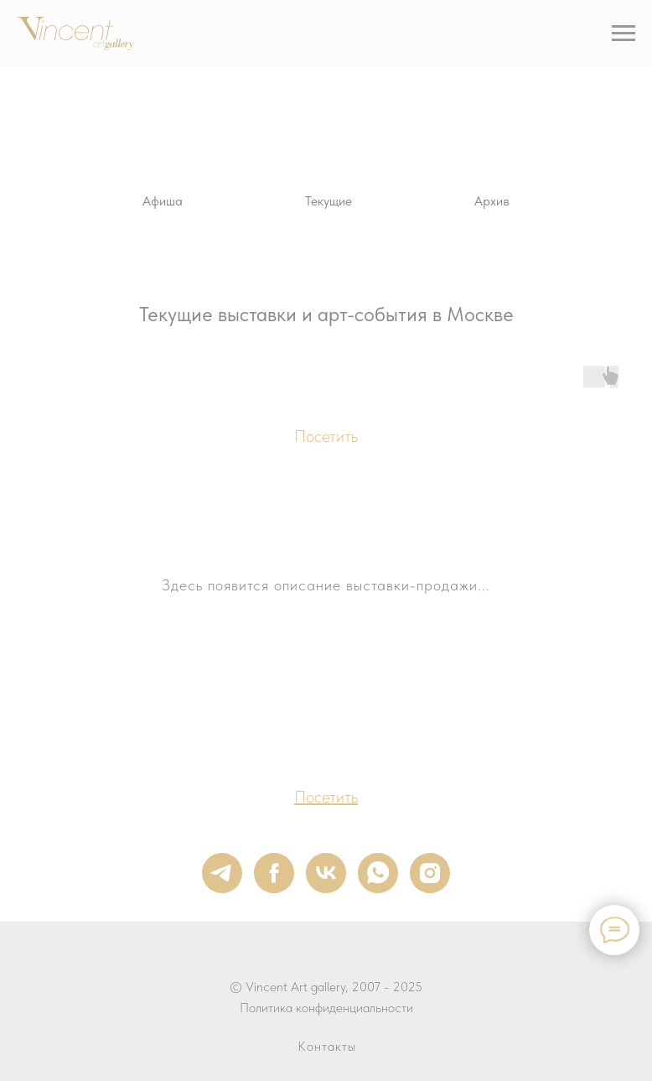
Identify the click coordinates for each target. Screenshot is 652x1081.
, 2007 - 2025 (383, 987)
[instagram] (430, 873)
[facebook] (274, 873)
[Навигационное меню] (623, 33)
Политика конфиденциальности (326, 1008)
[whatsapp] (378, 873)
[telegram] (222, 873)
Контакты (327, 1046)
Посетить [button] (326, 436)
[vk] (326, 873)
